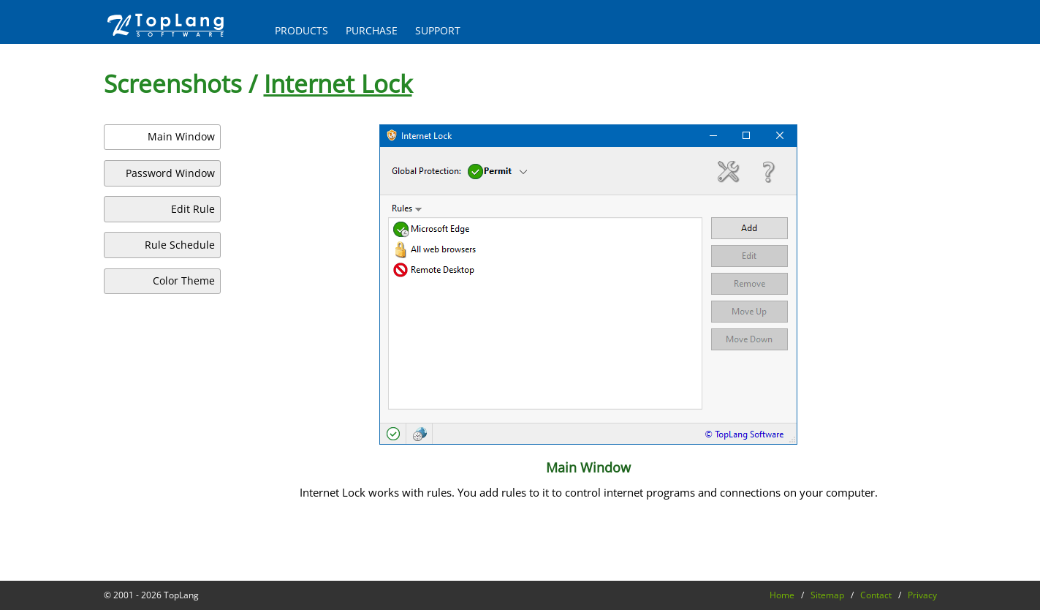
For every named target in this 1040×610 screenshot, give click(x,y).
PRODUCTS (301, 30)
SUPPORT (437, 30)
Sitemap (827, 595)
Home (782, 595)
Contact (876, 595)
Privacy (922, 595)
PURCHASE (372, 30)
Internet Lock (338, 83)
